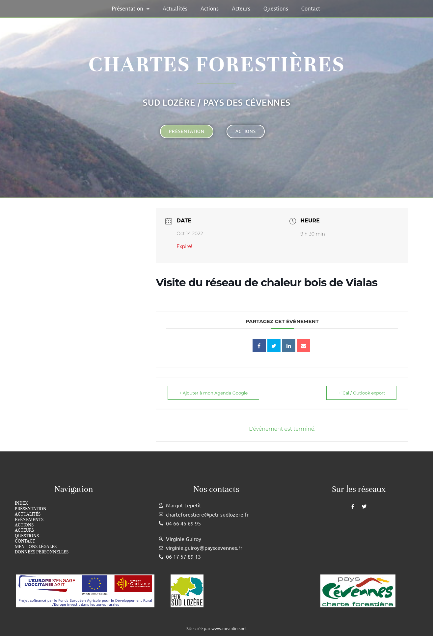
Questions (275, 9)
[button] (130, 8)
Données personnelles (41, 552)
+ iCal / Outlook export (361, 392)
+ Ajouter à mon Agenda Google (213, 392)
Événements (29, 519)
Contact (310, 9)
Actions (210, 9)
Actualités (175, 9)
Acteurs (241, 9)
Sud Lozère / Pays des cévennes (216, 102)
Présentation (130, 9)
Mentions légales (36, 546)
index (21, 503)
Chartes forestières (217, 64)
